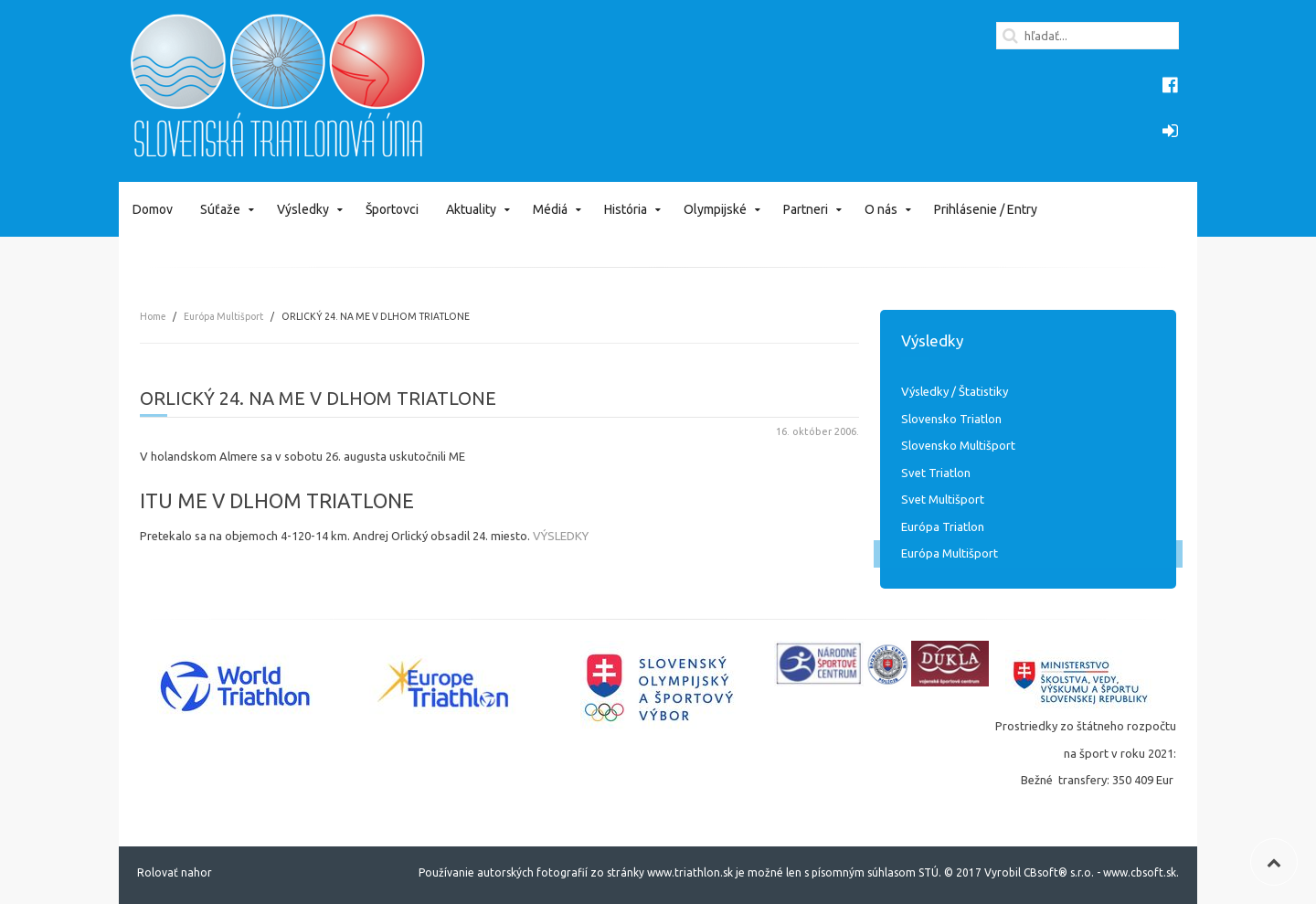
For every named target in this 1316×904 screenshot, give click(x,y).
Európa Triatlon (942, 526)
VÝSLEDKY (561, 535)
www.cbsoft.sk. (1141, 872)
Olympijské (715, 209)
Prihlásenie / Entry (985, 209)
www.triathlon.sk (688, 872)
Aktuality (471, 209)
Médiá (550, 209)
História (625, 209)
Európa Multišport (223, 316)
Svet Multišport (942, 499)
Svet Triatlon (936, 472)
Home (152, 316)
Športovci (392, 209)
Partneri (805, 209)
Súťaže (220, 209)
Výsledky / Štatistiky (954, 391)
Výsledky (303, 209)
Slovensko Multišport (958, 445)
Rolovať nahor (174, 872)
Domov (153, 209)
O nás (881, 209)
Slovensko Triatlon (951, 418)
